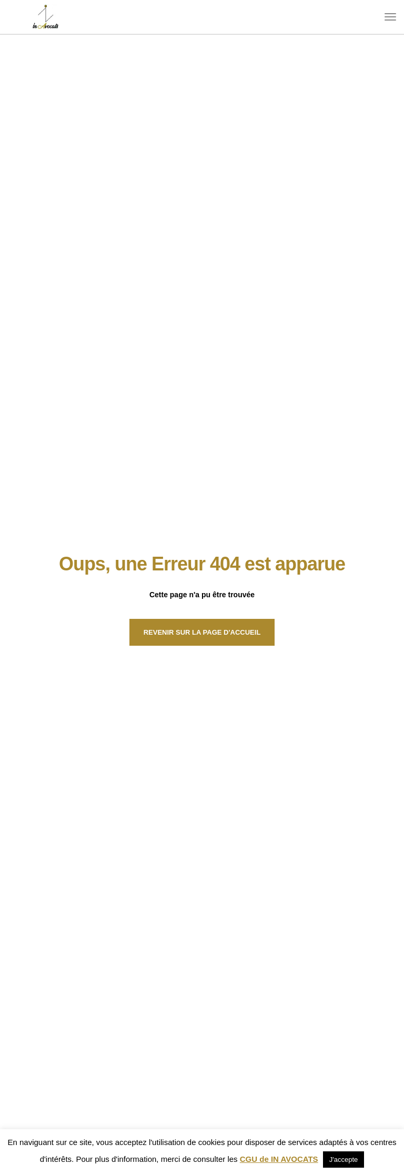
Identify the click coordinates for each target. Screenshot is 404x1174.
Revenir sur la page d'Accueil (202, 632)
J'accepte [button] (343, 1159)
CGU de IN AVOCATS (279, 1159)
